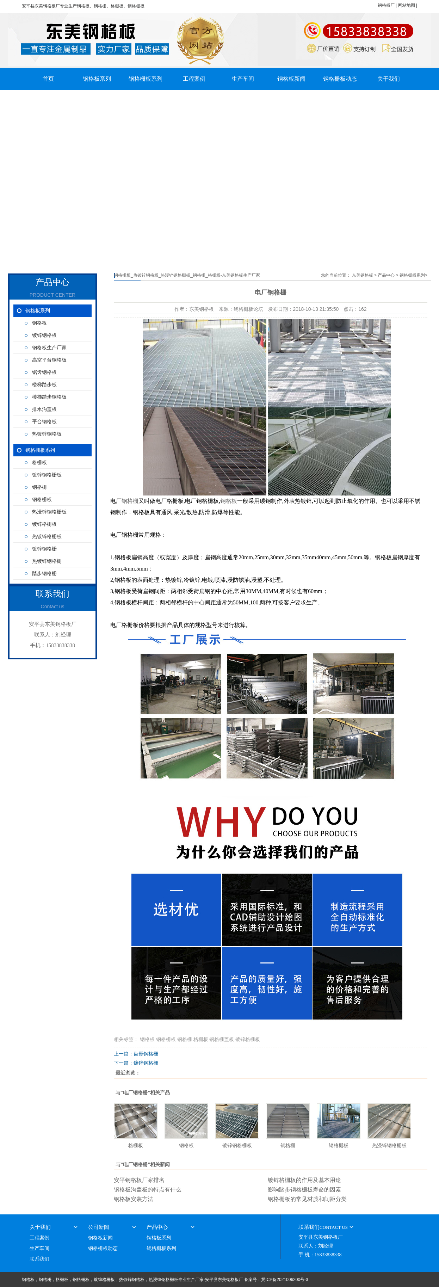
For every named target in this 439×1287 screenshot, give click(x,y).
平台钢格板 (44, 421)
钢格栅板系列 (145, 79)
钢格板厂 (386, 5)
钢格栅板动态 (340, 79)
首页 (48, 79)
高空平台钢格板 (49, 360)
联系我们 (39, 1259)
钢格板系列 (97, 79)
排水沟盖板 (44, 409)
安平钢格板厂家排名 (139, 1180)
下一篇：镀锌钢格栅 (136, 1063)
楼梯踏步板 (44, 384)
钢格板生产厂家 (49, 347)
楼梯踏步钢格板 (49, 397)
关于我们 (388, 79)
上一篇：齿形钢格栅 (136, 1054)
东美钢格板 (362, 275)
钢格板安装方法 (133, 1199)
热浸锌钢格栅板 (49, 512)
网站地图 (406, 5)
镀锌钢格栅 (44, 549)
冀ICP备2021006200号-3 (284, 1279)
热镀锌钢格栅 (47, 561)
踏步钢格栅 (44, 573)
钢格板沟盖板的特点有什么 (147, 1190)
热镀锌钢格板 (47, 434)
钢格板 (39, 323)
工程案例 (194, 79)
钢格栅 (39, 487)
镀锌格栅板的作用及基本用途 (304, 1180)
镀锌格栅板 (44, 524)
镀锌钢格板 (44, 335)
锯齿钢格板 (44, 372)
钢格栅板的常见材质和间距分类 (307, 1199)
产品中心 (386, 275)
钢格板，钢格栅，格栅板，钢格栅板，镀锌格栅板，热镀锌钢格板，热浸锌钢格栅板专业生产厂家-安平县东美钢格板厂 (132, 1279)
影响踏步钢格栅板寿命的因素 (304, 1190)
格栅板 (39, 462)
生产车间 (242, 79)
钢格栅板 (42, 499)
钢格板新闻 (291, 79)
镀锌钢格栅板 (47, 475)
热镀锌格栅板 (47, 536)
